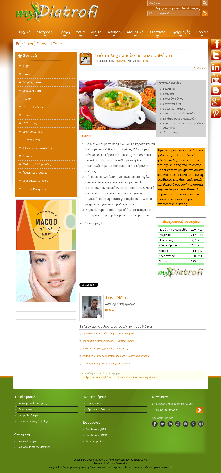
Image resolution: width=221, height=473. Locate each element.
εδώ (171, 467)
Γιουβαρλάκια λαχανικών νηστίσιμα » (138, 377)
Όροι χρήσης (94, 403)
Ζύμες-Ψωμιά (32, 90)
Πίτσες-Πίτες (31, 140)
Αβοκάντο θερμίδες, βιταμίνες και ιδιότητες (105, 348)
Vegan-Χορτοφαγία (35, 172)
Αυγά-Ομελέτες (33, 107)
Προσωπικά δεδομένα (99, 409)
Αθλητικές (30, 123)
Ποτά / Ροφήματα (34, 189)
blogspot (216, 90)
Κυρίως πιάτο (32, 82)
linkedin (216, 67)
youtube (216, 78)
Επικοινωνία (25, 409)
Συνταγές (43, 43)
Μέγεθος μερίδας (95, 441)
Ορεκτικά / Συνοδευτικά (38, 148)
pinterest (216, 113)
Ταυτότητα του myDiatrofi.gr (33, 421)
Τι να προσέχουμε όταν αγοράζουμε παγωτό (106, 363)
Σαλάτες (28, 74)
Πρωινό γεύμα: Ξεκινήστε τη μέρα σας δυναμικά (108, 333)
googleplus (216, 101)
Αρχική (28, 43)
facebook (216, 44)
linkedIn (170, 424)
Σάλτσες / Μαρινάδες (37, 164)
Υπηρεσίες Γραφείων (30, 415)
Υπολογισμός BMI (96, 429)
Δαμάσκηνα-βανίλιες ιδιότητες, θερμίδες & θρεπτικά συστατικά (115, 356)
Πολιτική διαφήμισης (28, 441)
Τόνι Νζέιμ (120, 60)
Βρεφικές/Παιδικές (35, 181)
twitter (216, 55)
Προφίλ (109, 309)
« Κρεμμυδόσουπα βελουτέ (98, 377)
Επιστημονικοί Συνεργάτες (33, 403)
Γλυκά (27, 99)
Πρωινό (28, 115)
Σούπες (58, 43)
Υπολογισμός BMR (96, 435)
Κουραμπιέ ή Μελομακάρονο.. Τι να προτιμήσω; (108, 341)
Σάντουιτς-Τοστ (33, 131)
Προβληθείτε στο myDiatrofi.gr (34, 447)
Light (26, 66)
